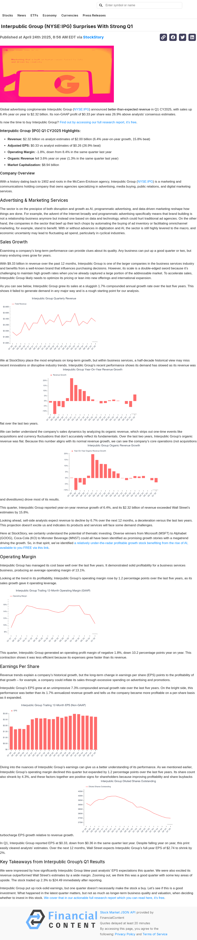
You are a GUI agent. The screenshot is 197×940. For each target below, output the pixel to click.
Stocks (7, 15)
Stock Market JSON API (118, 912)
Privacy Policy (125, 934)
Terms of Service (155, 934)
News (21, 15)
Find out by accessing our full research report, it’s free (98, 122)
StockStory (93, 37)
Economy (50, 15)
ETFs (34, 15)
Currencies (69, 15)
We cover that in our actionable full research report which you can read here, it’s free (104, 898)
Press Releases (94, 15)
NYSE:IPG (81, 109)
